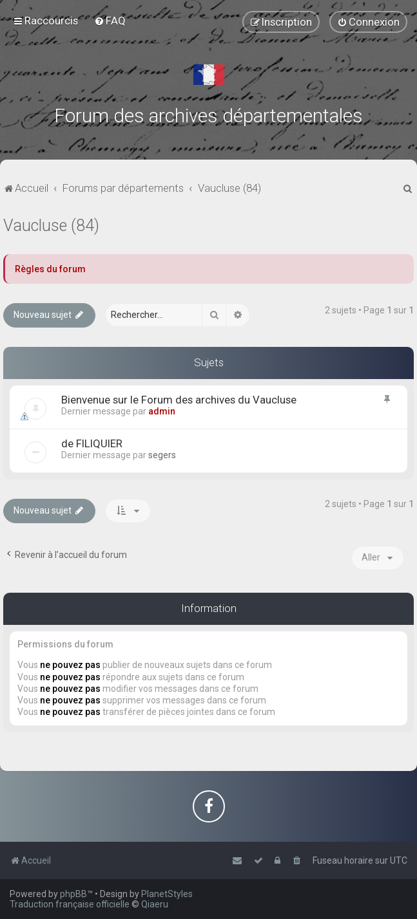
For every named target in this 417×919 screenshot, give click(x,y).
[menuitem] (110, 20)
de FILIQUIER (91, 443)
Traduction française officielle (70, 904)
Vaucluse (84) (51, 225)
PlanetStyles (167, 894)
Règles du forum (50, 269)
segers (162, 455)
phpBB (73, 894)
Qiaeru (154, 904)
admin (161, 411)
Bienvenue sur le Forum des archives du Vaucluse (178, 399)
